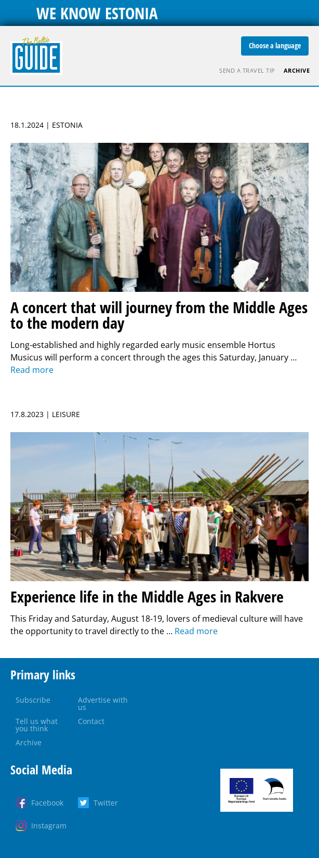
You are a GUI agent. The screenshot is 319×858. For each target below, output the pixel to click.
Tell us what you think (37, 724)
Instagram (49, 825)
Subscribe (33, 700)
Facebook (47, 803)
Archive (297, 70)
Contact (91, 721)
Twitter (106, 803)
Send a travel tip (247, 70)
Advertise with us (103, 703)
